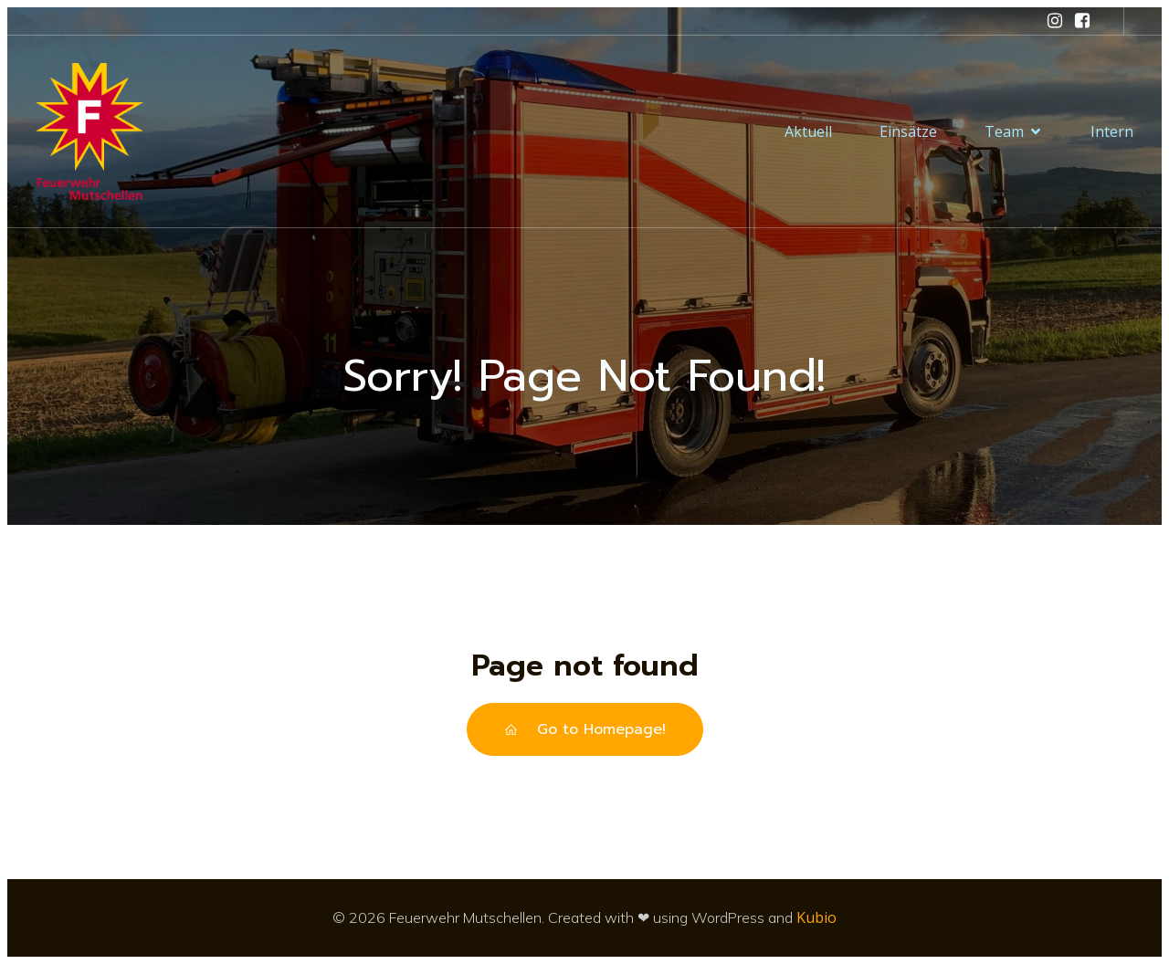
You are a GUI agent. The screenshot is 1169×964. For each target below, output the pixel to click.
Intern (1111, 131)
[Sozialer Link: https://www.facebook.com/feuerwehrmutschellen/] (1082, 21)
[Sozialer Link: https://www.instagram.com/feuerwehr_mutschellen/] (1055, 21)
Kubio (816, 917)
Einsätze (908, 131)
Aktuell (808, 131)
